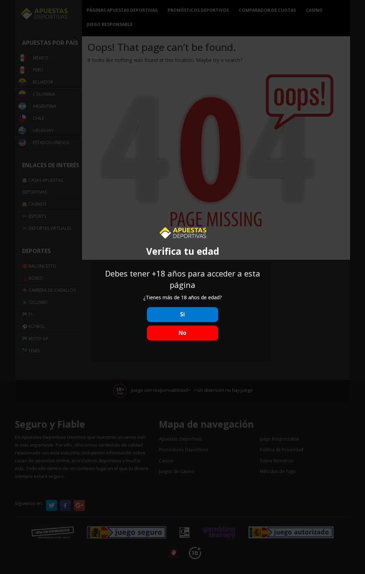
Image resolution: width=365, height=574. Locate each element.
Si (182, 314)
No (182, 333)
